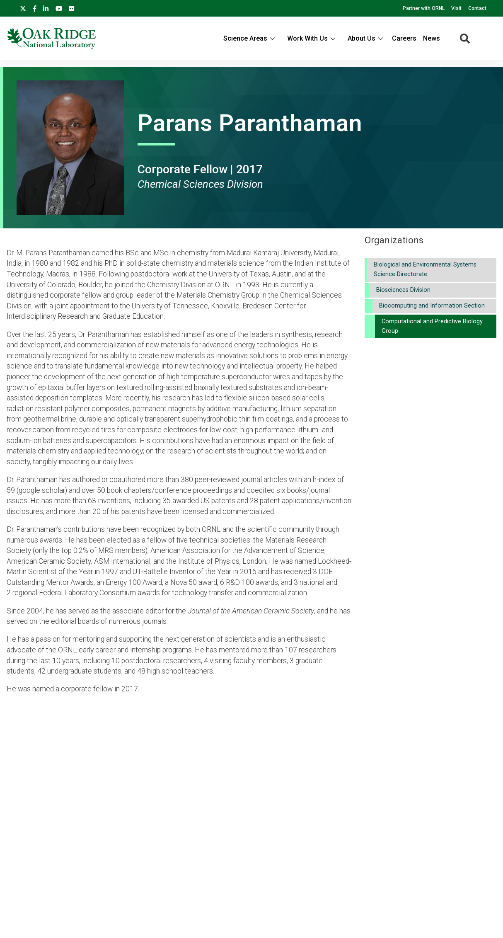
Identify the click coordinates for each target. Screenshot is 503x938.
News (431, 38)
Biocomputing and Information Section (432, 305)
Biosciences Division (403, 289)
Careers (404, 38)
